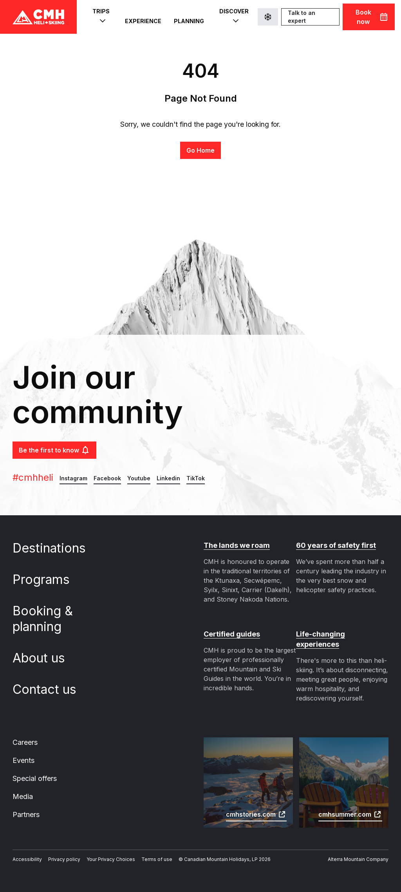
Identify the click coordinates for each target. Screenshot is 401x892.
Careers (26, 732)
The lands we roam (236, 545)
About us (46, 658)
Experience (143, 17)
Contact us (52, 689)
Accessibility (27, 851)
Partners (27, 806)
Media (23, 787)
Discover (233, 17)
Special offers (35, 769)
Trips (101, 17)
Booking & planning (45, 618)
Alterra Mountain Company (358, 851)
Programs (48, 579)
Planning (187, 17)
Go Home (200, 150)
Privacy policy (62, 851)
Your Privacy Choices (108, 851)
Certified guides (231, 634)
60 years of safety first (335, 545)
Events (24, 750)
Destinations (56, 548)
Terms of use (152, 851)
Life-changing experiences (342, 634)
